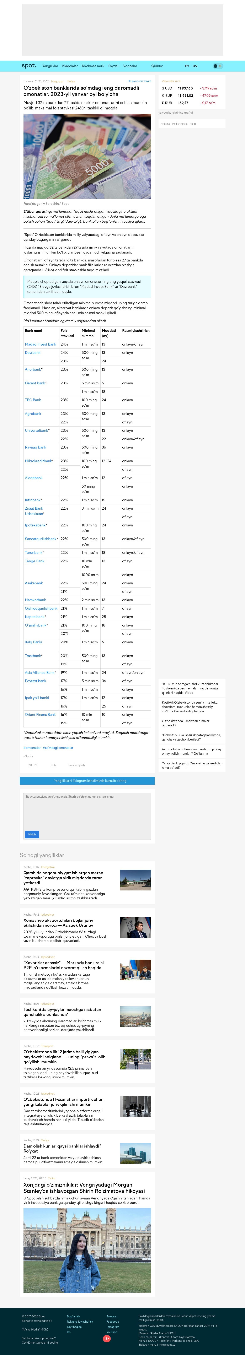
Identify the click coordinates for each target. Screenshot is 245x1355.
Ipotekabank (35, 525)
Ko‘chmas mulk (93, 66)
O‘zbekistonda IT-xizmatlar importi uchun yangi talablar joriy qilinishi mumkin (63, 1102)
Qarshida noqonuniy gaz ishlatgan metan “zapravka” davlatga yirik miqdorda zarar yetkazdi (63, 877)
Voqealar (130, 66)
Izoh (51, 765)
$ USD (167, 88)
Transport (47, 1046)
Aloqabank (34, 478)
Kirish (32, 834)
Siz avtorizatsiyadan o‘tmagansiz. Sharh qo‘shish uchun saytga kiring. (87, 810)
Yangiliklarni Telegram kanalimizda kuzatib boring (87, 781)
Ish (69, 1332)
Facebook (111, 1321)
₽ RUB (167, 103)
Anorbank (33, 369)
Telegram (110, 1316)
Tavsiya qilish (74, 765)
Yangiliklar (50, 66)
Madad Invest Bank (40, 344)
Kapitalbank (34, 617)
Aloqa (193, 124)
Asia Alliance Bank (39, 673)
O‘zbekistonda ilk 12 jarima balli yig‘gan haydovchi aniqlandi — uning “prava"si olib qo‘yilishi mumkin (64, 1056)
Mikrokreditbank (38, 461)
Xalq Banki (33, 642)
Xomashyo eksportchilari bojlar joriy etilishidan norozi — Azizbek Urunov (58, 923)
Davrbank (33, 353)
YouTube (110, 1332)
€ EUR (167, 96)
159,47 (183, 103)
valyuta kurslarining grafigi (177, 112)
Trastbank (33, 656)
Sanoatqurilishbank (40, 539)
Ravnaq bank (35, 447)
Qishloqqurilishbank (41, 608)
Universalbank (36, 430)
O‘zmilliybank (35, 625)
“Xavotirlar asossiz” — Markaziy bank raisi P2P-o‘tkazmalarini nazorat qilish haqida (63, 965)
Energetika (48, 867)
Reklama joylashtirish (80, 1321)
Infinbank (33, 500)
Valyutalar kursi (171, 81)
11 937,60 (185, 88)
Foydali (113, 66)
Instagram (111, 1326)
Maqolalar (70, 66)
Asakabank (34, 583)
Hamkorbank (35, 600)
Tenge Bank (34, 561)
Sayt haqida (74, 1326)
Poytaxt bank (35, 681)
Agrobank (33, 414)
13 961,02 (185, 96)
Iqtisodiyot (47, 914)
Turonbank (33, 553)
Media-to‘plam (179, 124)
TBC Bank (33, 400)
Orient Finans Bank (40, 714)
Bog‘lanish (73, 1316)
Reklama (165, 124)
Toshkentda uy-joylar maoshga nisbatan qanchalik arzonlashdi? (62, 1012)
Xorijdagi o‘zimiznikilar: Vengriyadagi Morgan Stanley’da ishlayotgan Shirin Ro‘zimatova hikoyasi (84, 1188)
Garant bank (35, 383)
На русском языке (139, 81)
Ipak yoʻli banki (37, 698)
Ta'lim (51, 1178)
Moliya (45, 1140)
